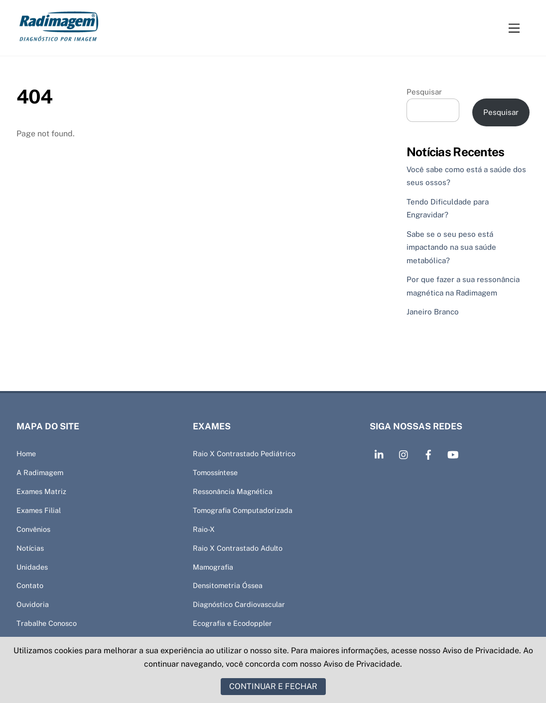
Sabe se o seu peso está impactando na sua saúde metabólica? (451, 247)
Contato (29, 585)
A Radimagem (39, 472)
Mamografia (213, 567)
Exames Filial (38, 510)
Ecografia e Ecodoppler (232, 623)
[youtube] (453, 453)
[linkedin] (380, 453)
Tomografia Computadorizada (242, 510)
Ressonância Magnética (233, 491)
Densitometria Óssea (228, 585)
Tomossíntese (215, 472)
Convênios (33, 529)
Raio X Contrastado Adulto (237, 548)
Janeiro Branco (433, 311)
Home (26, 453)
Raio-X (204, 529)
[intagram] (404, 453)
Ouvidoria (32, 604)
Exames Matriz (41, 491)
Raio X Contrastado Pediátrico (244, 453)
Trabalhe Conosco (46, 623)
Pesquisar (424, 92)
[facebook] (428, 453)
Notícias (30, 548)
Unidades (32, 567)
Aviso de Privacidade (480, 650)
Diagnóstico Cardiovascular (239, 604)
